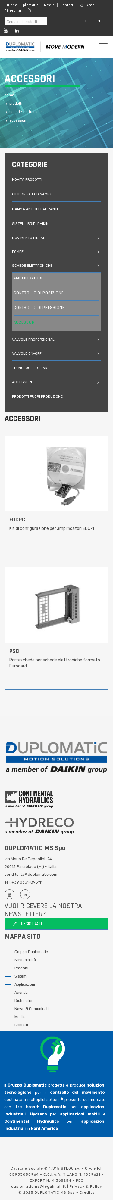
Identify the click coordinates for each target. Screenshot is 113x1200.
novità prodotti (27, 179)
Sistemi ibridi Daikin (30, 224)
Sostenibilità (25, 960)
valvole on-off (27, 353)
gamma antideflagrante (35, 209)
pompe (18, 252)
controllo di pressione (39, 307)
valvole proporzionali (34, 339)
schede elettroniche (32, 265)
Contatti (67, 5)
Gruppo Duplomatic (21, 5)
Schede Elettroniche (26, 112)
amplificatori (28, 278)
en (98, 21)
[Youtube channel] (5, 31)
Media (49, 5)
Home (9, 95)
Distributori (23, 1000)
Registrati (27, 924)
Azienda (21, 992)
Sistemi (20, 976)
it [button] (85, 21)
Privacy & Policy (86, 1186)
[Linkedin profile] (16, 31)
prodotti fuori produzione (37, 396)
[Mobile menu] (103, 45)
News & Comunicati (31, 1009)
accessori (25, 322)
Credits (87, 1192)
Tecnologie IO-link (29, 368)
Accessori (17, 120)
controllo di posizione (39, 293)
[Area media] (30, 10)
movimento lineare (30, 238)
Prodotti (21, 968)
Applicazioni (24, 984)
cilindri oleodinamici (32, 194)
